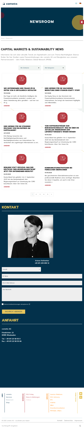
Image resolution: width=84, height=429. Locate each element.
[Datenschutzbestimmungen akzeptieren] (29, 304)
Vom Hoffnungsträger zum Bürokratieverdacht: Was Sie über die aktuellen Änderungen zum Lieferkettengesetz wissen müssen (62, 129)
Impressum (78, 420)
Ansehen (7, 106)
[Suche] (80, 426)
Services (9, 397)
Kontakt (59, 420)
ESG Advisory (55, 397)
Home (3, 38)
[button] (76, 3)
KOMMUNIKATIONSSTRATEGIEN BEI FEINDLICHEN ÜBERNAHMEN (58, 169)
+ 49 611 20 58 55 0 (12, 339)
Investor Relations (56, 394)
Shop (8, 403)
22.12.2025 (7, 133)
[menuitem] (80, 3)
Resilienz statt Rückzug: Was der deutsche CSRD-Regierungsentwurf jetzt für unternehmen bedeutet (19, 169)
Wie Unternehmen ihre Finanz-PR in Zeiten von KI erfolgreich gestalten (20, 89)
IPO (51, 400)
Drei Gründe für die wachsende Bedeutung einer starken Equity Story (62, 89)
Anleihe (52, 403)
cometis (9, 394)
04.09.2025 (7, 174)
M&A (52, 405)
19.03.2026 (7, 93)
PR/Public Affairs (55, 411)
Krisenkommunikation (57, 408)
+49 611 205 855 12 (42, 263)
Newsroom (9, 400)
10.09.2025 (48, 135)
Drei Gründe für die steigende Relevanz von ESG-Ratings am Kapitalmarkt (17, 128)
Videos (28, 400)
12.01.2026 (48, 93)
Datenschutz (68, 420)
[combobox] (38, 426)
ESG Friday (30, 394)
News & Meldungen (33, 397)
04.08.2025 (48, 173)
